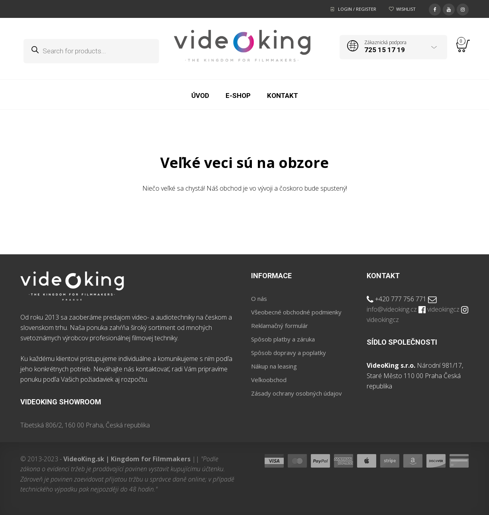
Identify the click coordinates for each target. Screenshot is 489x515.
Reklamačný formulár (279, 326)
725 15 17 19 (384, 50)
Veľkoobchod (269, 380)
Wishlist (406, 9)
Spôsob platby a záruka (283, 339)
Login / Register (357, 9)
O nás (259, 298)
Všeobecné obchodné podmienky (296, 312)
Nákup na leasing (274, 366)
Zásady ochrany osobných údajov (296, 393)
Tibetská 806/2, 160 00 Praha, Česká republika (85, 425)
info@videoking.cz (392, 309)
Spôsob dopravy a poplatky (288, 353)
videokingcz (443, 309)
